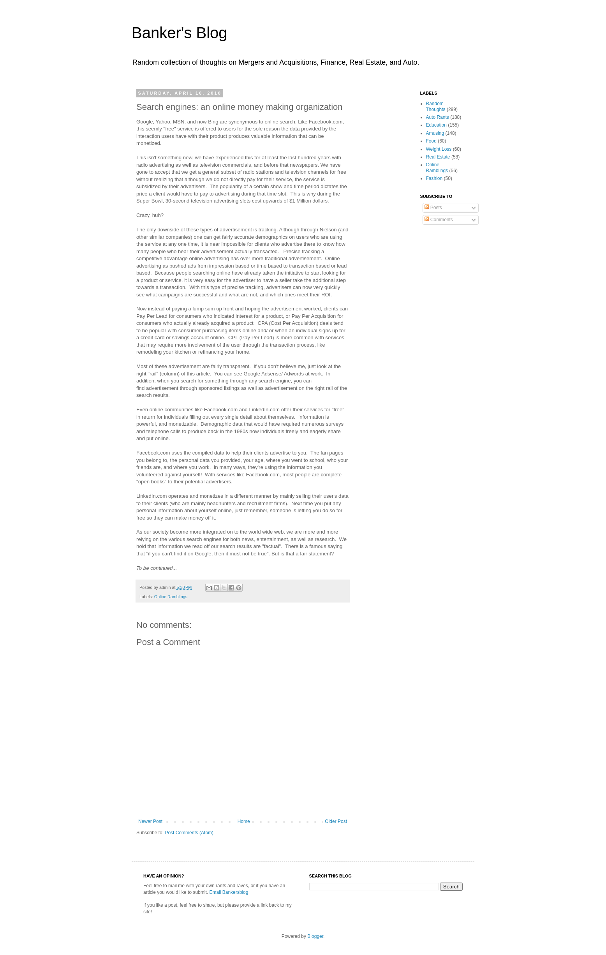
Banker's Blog (179, 32)
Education (436, 125)
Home (244, 821)
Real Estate (438, 157)
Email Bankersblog (228, 892)
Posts (433, 207)
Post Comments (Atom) (189, 832)
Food (431, 141)
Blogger (315, 936)
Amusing (435, 133)
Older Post (336, 821)
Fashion (434, 178)
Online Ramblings (170, 596)
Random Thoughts (436, 106)
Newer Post (150, 821)
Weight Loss (439, 149)
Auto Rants (437, 117)
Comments (439, 219)
